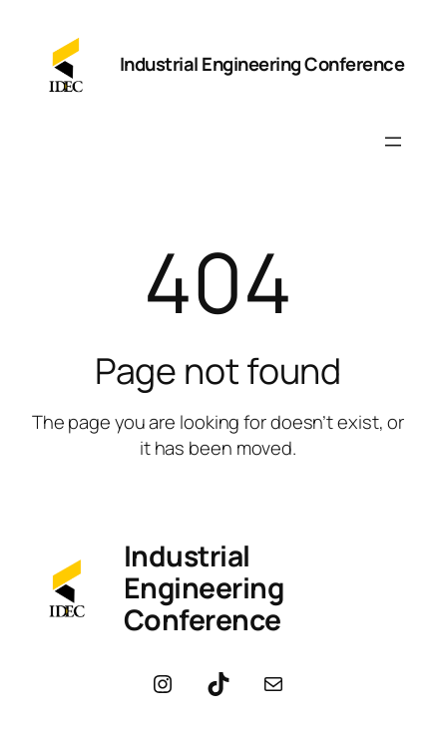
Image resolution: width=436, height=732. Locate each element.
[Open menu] (393, 142)
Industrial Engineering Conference (262, 64)
